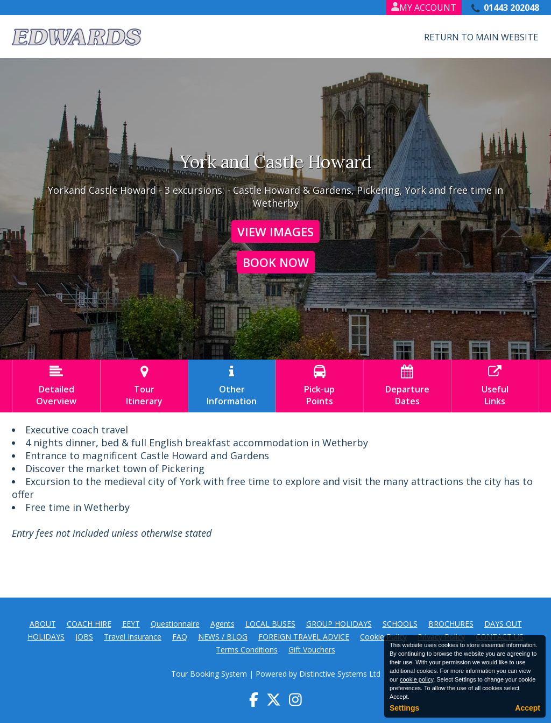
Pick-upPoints (319, 386)
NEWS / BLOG (223, 636)
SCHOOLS (400, 624)
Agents (222, 624)
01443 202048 (511, 7)
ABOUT (43, 624)
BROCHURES (451, 624)
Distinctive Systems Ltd (339, 674)
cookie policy (416, 679)
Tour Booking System (209, 674)
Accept (527, 708)
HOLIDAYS (46, 636)
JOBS (84, 636)
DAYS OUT (503, 624)
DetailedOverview (56, 386)
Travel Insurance (132, 636)
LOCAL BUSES (270, 624)
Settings (404, 708)
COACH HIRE (89, 624)
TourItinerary (144, 386)
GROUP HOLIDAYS (339, 624)
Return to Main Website (481, 37)
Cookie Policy (383, 636)
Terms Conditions (247, 649)
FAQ (179, 636)
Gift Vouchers (311, 649)
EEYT (131, 624)
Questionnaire (175, 624)
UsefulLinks (495, 386)
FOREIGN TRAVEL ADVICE (303, 636)
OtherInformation (232, 386)
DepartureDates (407, 386)
